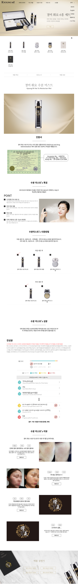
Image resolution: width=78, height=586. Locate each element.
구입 (50, 26)
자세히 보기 (21, 442)
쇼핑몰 (56, 2)
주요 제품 (31, 2)
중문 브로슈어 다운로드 (48, 557)
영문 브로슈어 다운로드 (48, 552)
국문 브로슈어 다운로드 (31, 552)
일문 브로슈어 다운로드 (31, 557)
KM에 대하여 (22, 2)
